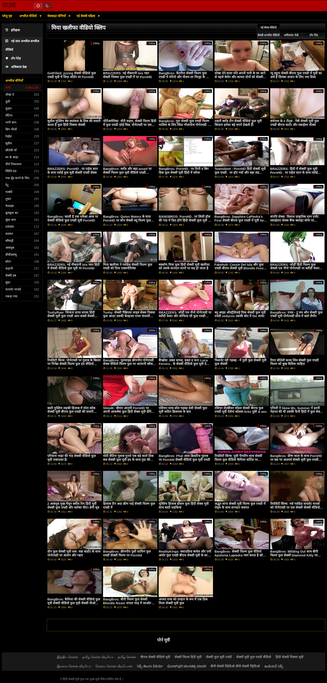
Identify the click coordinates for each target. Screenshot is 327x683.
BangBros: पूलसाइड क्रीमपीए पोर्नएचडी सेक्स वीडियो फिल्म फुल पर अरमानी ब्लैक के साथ (129, 363)
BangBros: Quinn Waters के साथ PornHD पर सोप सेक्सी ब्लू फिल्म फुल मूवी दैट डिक (127, 220)
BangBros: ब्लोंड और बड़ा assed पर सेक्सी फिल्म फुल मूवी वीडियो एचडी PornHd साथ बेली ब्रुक (127, 172)
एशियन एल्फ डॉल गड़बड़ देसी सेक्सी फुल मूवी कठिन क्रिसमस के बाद (183, 410)
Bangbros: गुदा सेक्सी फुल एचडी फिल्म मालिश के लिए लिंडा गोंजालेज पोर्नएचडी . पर (184, 124)
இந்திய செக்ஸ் (67, 657)
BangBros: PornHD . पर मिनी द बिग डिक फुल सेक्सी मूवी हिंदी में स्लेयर (183, 170)
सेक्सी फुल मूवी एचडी (219, 657)
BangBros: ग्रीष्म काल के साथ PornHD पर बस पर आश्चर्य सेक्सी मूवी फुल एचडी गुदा (296, 459)
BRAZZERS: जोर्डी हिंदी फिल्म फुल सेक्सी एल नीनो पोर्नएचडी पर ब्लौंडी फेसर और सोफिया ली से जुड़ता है (294, 268)
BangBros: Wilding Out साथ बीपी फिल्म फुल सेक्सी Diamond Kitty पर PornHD (294, 555)
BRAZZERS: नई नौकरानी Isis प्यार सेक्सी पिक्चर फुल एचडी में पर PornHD (127, 75)
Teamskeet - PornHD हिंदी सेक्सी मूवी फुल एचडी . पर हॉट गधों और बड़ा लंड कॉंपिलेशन (240, 172)
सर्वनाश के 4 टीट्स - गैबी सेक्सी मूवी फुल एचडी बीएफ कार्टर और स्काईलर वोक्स (294, 123)
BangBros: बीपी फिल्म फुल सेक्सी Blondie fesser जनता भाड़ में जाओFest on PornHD (129, 602)
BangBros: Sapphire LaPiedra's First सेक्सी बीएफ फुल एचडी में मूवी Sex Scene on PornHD (240, 220)
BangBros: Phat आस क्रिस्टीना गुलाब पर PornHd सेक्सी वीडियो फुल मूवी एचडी (184, 457)
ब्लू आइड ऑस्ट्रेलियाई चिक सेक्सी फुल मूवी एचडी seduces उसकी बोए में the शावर (240, 314)
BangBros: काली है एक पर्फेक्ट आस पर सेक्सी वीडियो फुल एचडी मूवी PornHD (72, 218)
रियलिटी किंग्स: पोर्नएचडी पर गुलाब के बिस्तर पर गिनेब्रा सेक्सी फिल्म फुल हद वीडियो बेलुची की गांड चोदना (74, 363)
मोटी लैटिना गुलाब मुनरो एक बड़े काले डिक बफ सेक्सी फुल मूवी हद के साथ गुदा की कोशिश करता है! (128, 459)
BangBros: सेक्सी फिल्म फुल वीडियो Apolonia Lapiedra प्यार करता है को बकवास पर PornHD (239, 555)
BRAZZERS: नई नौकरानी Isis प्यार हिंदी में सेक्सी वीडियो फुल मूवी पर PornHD (73, 266)
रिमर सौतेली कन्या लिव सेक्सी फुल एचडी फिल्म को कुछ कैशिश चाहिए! (294, 362)
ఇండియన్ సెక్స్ (273, 666)
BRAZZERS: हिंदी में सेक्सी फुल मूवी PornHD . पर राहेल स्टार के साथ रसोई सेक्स (294, 172)
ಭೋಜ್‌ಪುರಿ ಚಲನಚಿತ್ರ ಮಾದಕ (186, 666)
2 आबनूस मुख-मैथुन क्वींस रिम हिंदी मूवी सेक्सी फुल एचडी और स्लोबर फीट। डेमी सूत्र (73, 505)
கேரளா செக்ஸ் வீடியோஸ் (113, 666)
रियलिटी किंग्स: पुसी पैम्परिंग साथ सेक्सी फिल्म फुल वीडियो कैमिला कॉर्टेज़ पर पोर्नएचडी (238, 459)
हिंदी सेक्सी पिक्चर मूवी (289, 657)
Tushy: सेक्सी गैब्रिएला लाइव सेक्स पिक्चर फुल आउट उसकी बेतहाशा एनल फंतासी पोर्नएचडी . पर (129, 316)
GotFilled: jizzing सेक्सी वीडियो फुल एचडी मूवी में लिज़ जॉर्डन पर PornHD (71, 75)
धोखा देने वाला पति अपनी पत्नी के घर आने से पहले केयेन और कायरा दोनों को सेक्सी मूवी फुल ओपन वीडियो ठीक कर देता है (240, 76)
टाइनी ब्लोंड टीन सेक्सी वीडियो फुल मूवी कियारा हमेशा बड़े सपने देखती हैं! (238, 123)
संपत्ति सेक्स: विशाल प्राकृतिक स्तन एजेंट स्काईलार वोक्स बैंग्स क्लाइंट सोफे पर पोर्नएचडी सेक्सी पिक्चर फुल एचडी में (294, 220)
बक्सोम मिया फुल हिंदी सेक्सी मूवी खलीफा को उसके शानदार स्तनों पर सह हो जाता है (184, 266)
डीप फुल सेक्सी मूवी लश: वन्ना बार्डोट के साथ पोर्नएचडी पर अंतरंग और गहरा (73, 553)
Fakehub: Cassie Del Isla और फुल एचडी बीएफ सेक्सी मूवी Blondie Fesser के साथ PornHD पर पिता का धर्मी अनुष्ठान (241, 268)
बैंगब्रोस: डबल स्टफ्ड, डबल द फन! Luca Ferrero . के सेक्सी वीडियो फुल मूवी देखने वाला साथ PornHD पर (185, 363)
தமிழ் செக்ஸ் (127, 657)
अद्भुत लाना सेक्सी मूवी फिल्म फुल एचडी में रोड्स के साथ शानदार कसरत (240, 505)
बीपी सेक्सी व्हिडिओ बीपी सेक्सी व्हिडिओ (235, 666)
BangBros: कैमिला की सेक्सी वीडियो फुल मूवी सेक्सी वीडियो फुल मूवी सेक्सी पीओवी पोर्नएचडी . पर (73, 602)
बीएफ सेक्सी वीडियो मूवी (155, 657)
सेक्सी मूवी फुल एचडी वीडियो (253, 657)
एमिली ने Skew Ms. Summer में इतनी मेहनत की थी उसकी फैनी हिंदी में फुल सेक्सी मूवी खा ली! (296, 411)
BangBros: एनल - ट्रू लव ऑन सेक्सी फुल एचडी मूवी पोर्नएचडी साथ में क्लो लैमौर (296, 314)
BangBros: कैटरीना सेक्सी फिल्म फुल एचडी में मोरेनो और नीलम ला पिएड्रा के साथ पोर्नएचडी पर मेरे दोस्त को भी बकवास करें (185, 76)
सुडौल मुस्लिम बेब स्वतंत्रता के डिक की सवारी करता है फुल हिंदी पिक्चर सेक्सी (74, 123)
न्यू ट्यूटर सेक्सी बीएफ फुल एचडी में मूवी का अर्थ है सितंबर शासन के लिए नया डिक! (296, 75)
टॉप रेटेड (13, 58)
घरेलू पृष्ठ (7, 16)
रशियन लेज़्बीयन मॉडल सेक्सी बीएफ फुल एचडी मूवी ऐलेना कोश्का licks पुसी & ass (241, 410)
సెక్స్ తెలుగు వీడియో (150, 666)
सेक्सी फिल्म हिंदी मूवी (188, 657)
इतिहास (12, 30)
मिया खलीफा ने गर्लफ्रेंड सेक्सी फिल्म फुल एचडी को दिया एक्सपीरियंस (127, 266)
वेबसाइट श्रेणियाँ (57, 16)
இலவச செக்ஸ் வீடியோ (74, 666)
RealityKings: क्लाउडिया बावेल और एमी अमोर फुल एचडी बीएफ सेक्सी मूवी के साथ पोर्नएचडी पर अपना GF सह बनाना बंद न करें (185, 555)
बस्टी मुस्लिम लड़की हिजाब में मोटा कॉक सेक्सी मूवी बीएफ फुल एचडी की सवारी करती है (71, 411)
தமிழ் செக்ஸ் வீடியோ (97, 657)
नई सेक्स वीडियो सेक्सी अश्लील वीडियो (268, 31)
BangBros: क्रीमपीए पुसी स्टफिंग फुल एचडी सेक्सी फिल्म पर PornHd (127, 553)
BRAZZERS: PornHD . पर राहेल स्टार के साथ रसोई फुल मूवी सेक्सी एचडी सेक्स (72, 170)
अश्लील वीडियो (28, 16)
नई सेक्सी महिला (86, 16)
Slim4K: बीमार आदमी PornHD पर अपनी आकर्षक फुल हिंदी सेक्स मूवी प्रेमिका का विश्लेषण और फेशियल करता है (129, 411)
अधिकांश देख (15, 67)
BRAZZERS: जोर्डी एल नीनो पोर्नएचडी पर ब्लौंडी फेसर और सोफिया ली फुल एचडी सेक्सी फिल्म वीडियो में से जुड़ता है (185, 316)
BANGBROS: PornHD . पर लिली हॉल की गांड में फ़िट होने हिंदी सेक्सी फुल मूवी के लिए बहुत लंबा (185, 220)
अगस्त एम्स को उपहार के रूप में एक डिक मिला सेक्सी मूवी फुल (183, 601)
